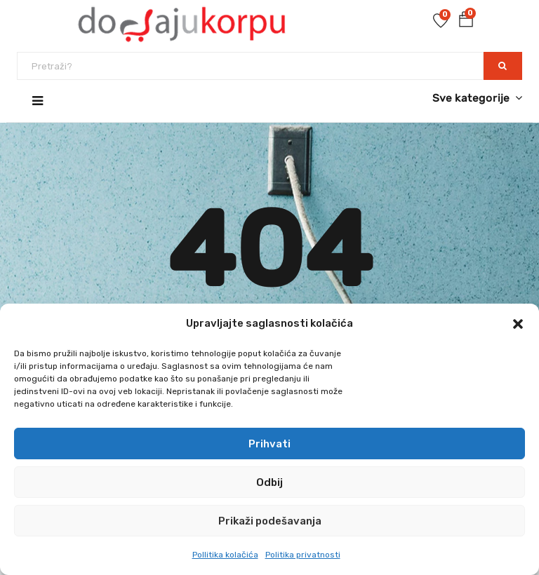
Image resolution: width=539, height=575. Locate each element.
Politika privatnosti (302, 555)
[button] (518, 324)
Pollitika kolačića (225, 555)
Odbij (269, 482)
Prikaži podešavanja (269, 521)
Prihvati (269, 444)
